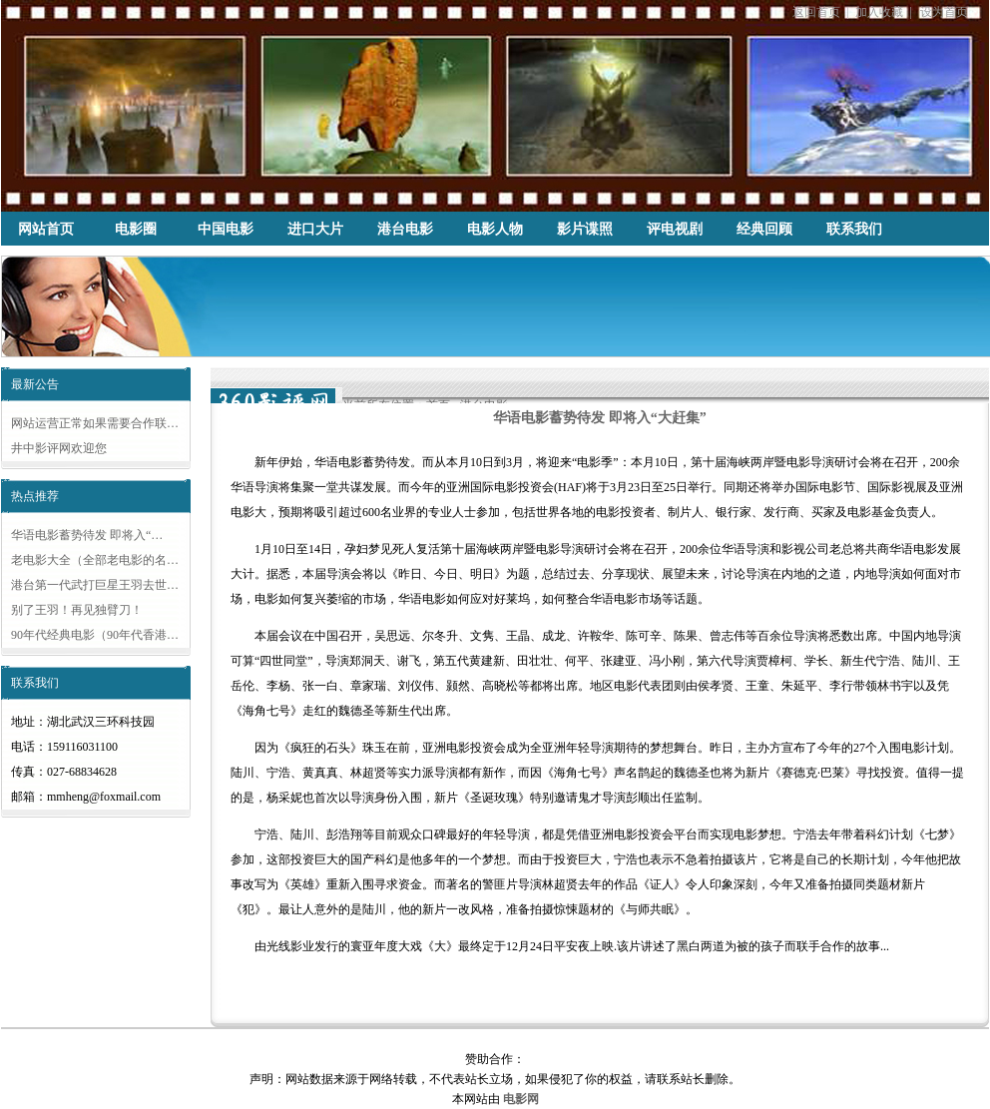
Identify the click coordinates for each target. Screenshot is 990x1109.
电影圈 (136, 229)
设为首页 (944, 12)
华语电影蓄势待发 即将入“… (87, 535)
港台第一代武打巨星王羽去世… (95, 585)
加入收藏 (879, 12)
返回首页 (816, 12)
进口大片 (315, 229)
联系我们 (854, 229)
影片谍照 (585, 229)
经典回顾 (764, 229)
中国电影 (225, 229)
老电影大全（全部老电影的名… (95, 560)
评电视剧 (675, 229)
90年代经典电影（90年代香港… (95, 635)
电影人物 (495, 229)
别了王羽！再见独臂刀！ (77, 610)
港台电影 (405, 229)
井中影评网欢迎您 (59, 448)
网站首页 (46, 229)
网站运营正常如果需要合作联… (95, 423)
